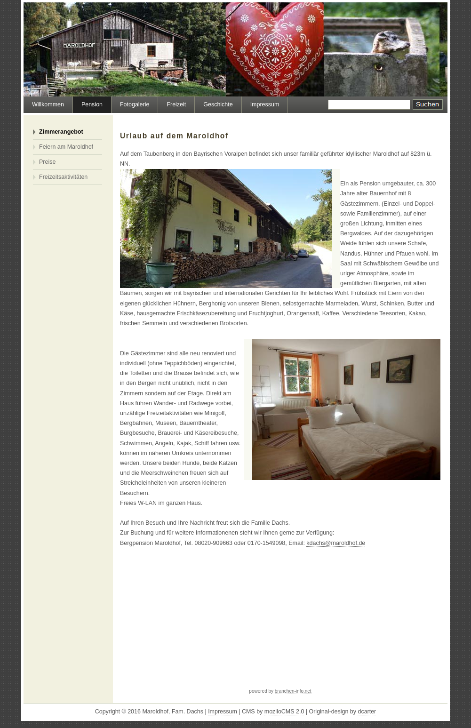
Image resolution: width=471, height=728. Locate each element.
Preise (47, 162)
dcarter (367, 711)
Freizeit (176, 104)
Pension (92, 104)
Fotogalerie (134, 104)
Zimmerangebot (61, 131)
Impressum (264, 104)
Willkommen (48, 104)
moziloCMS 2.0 (284, 711)
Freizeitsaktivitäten (63, 177)
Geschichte (217, 104)
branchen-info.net (293, 691)
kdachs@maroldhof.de (335, 543)
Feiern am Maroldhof (66, 147)
